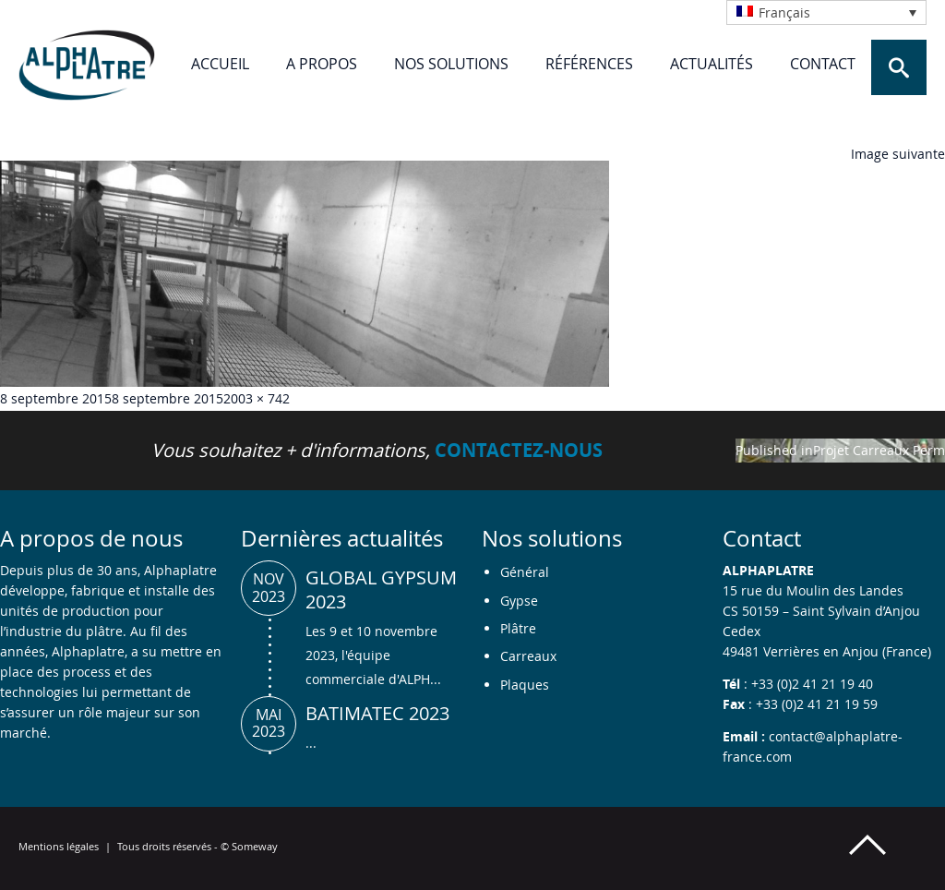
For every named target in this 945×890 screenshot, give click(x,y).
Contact (822, 64)
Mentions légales (58, 846)
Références (589, 64)
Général (524, 572)
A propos (321, 64)
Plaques (524, 684)
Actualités (711, 64)
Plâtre (518, 628)
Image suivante (898, 153)
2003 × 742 (256, 398)
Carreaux (528, 656)
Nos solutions (451, 64)
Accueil (220, 64)
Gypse (519, 600)
